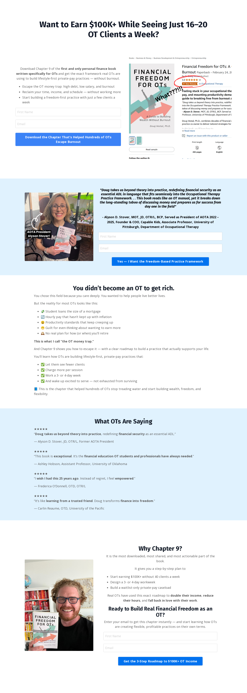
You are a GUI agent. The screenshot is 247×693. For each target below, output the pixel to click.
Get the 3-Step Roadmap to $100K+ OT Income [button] (160, 664)
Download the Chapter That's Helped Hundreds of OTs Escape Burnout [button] (68, 139)
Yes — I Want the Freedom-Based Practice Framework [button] (160, 262)
